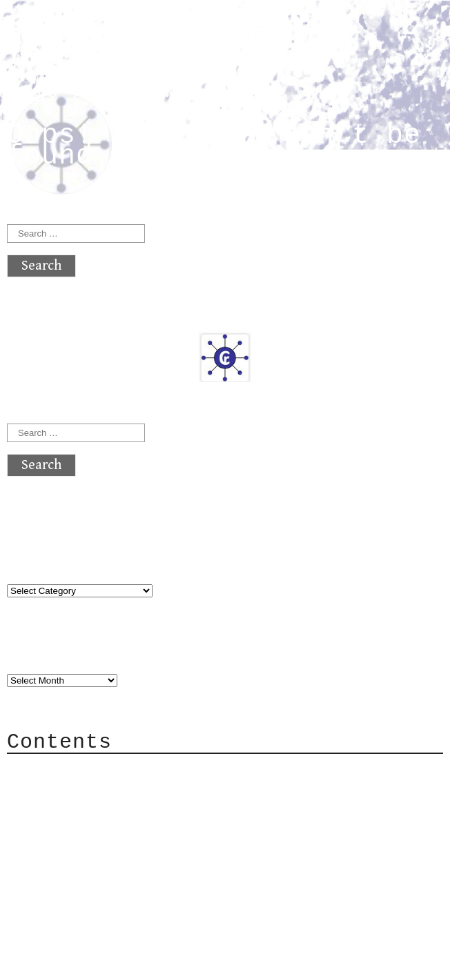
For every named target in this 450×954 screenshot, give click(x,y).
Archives (40, 652)
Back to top (52, 936)
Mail (51, 812)
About (55, 771)
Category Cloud (92, 791)
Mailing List (84, 833)
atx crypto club (136, 35)
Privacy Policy (92, 853)
